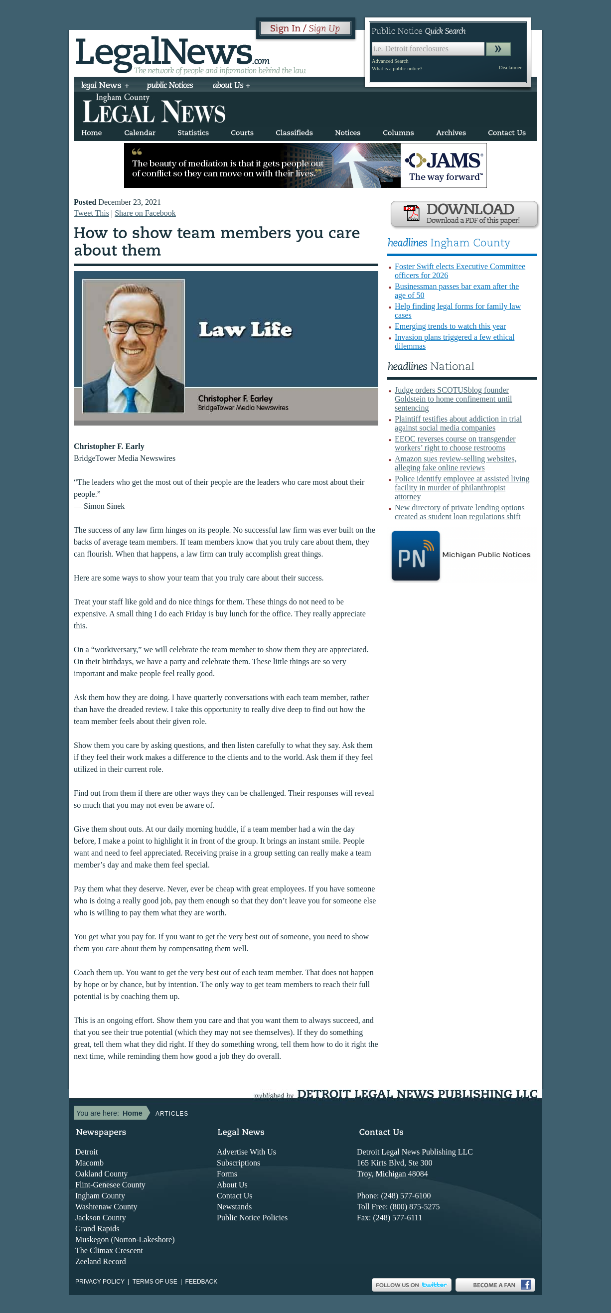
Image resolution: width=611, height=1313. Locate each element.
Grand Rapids (97, 1228)
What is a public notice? (397, 68)
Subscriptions (238, 1163)
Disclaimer (510, 67)
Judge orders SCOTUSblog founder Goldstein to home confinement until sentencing (453, 399)
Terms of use (155, 1281)
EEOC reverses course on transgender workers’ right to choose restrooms (455, 443)
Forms (227, 1173)
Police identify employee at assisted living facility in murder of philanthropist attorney (462, 487)
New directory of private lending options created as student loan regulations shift (460, 512)
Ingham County (100, 1195)
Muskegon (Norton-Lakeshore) (125, 1239)
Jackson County (100, 1217)
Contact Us (235, 1195)
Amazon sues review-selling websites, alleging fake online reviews (455, 463)
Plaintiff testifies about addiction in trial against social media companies (458, 423)
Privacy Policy (100, 1281)
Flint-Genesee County (110, 1184)
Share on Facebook (145, 213)
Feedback (201, 1281)
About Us (232, 1184)
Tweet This (91, 213)
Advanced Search (390, 61)
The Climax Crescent (109, 1250)
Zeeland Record (100, 1261)
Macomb (89, 1163)
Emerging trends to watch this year (450, 326)
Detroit (86, 1152)
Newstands (234, 1206)
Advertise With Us (246, 1152)
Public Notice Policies (252, 1217)
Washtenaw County (106, 1206)
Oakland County (101, 1173)
